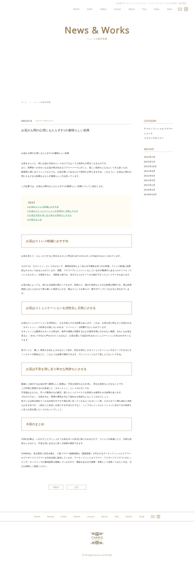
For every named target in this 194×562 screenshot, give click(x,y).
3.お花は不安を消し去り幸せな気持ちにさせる (49, 215)
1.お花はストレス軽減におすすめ (43, 207)
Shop (169, 9)
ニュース (148, 133)
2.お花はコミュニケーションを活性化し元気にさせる (52, 211)
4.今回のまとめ (34, 219)
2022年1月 (150, 161)
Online (103, 9)
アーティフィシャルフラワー (158, 129)
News (156, 9)
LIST (76, 487)
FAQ (144, 9)
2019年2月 (150, 190)
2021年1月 (150, 185)
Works (129, 516)
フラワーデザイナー (154, 138)
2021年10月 (150, 166)
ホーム (24, 102)
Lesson (117, 9)
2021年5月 (150, 176)
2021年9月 (150, 171)
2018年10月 (150, 194)
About (131, 9)
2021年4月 (150, 180)
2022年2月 (150, 157)
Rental (76, 9)
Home (37, 516)
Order (89, 9)
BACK (56, 487)
